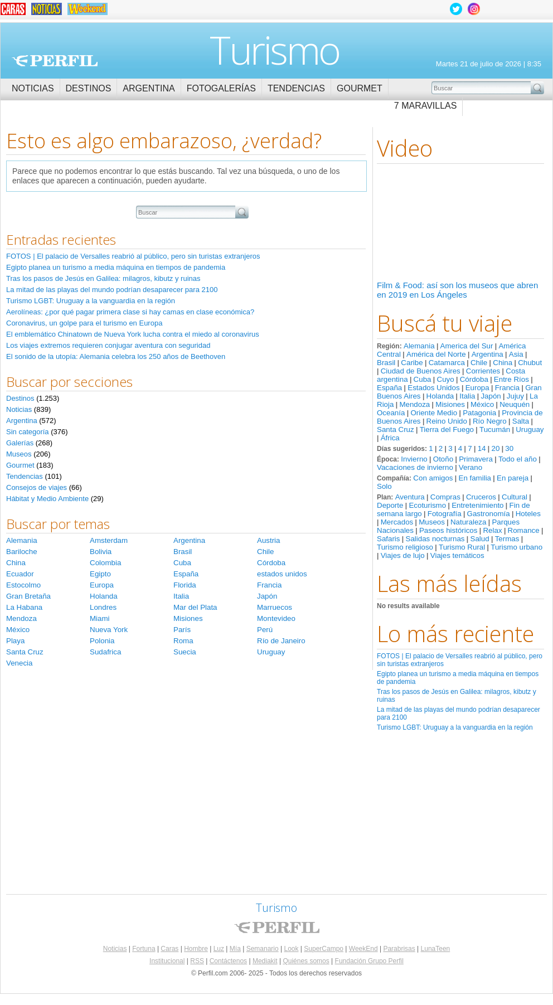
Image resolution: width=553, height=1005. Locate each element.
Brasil (386, 362)
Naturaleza (468, 522)
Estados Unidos (433, 387)
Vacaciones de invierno (415, 467)
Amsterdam (109, 540)
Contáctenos (228, 961)
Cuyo (445, 379)
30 (509, 448)
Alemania (419, 346)
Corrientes (483, 371)
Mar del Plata (195, 607)
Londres (103, 607)
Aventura (410, 497)
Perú (265, 629)
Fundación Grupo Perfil (369, 961)
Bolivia (100, 551)
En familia (475, 478)
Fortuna (143, 949)
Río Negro (490, 421)
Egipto (100, 574)
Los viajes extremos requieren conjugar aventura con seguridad (108, 345)
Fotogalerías (221, 88)
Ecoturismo (427, 505)
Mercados (397, 522)
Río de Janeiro (281, 641)
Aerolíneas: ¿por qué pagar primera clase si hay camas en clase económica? (130, 312)
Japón (491, 396)
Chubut (530, 362)
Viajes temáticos (457, 555)
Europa (477, 387)
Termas (507, 539)
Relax (492, 530)
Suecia (184, 652)
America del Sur (466, 346)
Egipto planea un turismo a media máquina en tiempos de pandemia (115, 267)
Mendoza (414, 404)
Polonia (102, 641)
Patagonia (479, 413)
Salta (520, 421)
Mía (235, 949)
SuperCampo (323, 949)
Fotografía (445, 513)
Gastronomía (488, 513)
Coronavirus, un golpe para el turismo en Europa (84, 323)
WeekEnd (363, 949)
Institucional (167, 961)
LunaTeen (435, 949)
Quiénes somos (306, 961)
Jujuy (515, 396)
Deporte (390, 505)
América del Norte (436, 354)
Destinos (88, 88)
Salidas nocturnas (435, 539)
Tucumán (494, 429)
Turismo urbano (516, 547)
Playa (15, 641)
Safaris (388, 539)
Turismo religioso (405, 547)
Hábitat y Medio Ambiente (47, 498)
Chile (478, 362)
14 (482, 448)
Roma (183, 641)
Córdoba (474, 379)
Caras (169, 949)
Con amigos (433, 478)
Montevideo (276, 618)
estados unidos (282, 574)
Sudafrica (105, 652)
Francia (507, 387)
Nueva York (109, 629)
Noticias (33, 88)
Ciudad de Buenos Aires (420, 371)
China (502, 362)
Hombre (196, 949)
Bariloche (21, 551)
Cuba (422, 379)
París (182, 629)
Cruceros (481, 497)
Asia (516, 354)
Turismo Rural (462, 547)
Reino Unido (446, 421)
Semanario (262, 949)
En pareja (512, 478)
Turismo (274, 49)
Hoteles (528, 513)
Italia (467, 396)
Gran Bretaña (28, 596)
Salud (479, 539)
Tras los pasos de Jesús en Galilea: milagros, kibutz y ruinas (103, 278)
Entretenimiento (477, 505)
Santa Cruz (395, 429)
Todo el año (517, 459)
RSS (197, 961)
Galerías (19, 443)
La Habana (24, 607)
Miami (100, 618)
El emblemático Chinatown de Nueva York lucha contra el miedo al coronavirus (132, 334)
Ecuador (20, 574)
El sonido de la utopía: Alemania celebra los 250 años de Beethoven (115, 356)
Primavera (476, 459)
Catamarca (447, 362)
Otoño (443, 459)
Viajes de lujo (403, 555)
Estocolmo (23, 585)
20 (495, 448)
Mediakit (265, 961)
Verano (470, 467)
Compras (445, 497)
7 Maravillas (425, 105)
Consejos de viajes (36, 487)
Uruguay (530, 429)
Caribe (412, 362)
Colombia (105, 563)
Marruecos (274, 607)
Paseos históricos (448, 530)
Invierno (414, 459)
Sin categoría (27, 432)
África (390, 438)
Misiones (450, 404)
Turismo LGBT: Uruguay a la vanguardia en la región (455, 727)
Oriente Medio (433, 413)
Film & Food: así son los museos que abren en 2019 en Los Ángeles (457, 289)
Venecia (19, 663)
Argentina (148, 88)
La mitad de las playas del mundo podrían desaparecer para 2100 (111, 289)
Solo (384, 486)
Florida (184, 585)
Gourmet (359, 88)
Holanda (440, 396)
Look (291, 949)
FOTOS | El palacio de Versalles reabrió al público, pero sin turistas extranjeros (133, 256)
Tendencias (296, 88)
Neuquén (514, 404)
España (389, 387)
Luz (219, 949)
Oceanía (391, 413)
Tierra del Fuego (447, 429)
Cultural (514, 497)
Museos (432, 522)
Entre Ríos (511, 379)
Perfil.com (55, 60)
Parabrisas (399, 949)
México (482, 404)
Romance (524, 530)
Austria (268, 540)
